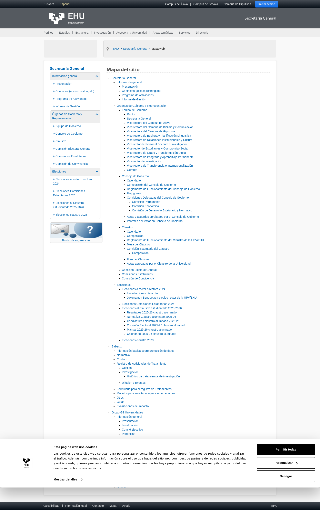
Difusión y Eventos (134, 382)
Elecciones (124, 284)
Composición (135, 235)
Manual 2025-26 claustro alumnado (149, 329)
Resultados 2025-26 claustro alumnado (152, 312)
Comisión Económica (145, 206)
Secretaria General (139, 118)
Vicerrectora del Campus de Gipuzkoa (151, 131)
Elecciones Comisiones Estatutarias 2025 (148, 304)
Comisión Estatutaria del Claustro (148, 248)
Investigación (130, 372)
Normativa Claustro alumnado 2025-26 (151, 316)
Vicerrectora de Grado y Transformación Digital (157, 152)
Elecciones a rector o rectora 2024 (143, 289)
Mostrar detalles (65, 502)
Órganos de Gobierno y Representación (142, 105)
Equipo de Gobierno (134, 110)
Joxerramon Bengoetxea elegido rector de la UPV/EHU (162, 297)
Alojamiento (129, 453)
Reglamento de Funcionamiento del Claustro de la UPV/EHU (165, 240)
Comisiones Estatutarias (137, 274)
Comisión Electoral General (139, 269)
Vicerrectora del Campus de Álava (148, 122)
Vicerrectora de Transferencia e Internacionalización (160, 165)
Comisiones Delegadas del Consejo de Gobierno (158, 197)
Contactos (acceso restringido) (141, 90)
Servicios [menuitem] (184, 32)
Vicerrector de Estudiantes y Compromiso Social (157, 148)
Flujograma (134, 193)
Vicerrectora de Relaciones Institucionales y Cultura (159, 140)
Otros (120, 397)
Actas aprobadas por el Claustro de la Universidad (159, 263)
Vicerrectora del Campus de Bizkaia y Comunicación (160, 127)
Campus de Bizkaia (205, 4)
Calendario (134, 180)
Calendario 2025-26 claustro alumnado (151, 333)
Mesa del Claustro (138, 244)
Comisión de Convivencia (138, 278)
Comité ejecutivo (132, 429)
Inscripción (123, 444)
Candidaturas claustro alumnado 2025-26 (153, 321)
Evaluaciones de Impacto (133, 406)
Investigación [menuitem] (102, 32)
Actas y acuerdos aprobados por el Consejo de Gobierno (163, 216)
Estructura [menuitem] (81, 32)
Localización (130, 425)
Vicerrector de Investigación (144, 161)
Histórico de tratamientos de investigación (153, 376)
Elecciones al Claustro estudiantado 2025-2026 (152, 308)
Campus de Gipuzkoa (237, 4)
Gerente (132, 169)
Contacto (122, 359)
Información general (129, 82)
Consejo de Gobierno (135, 176)
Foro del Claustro (138, 259)
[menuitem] (49, 4)
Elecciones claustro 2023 (138, 340)
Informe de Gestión (134, 99)
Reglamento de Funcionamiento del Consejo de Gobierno (163, 189)
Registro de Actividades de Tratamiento (142, 363)
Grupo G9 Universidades (127, 412)
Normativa (123, 355)
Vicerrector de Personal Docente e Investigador (157, 144)
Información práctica (129, 448)
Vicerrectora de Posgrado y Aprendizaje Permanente (160, 157)
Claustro (127, 227)
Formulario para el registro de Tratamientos (144, 389)
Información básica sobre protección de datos (145, 350)
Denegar (286, 498)
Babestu (117, 346)
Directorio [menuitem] (202, 32)
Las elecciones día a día (142, 293)
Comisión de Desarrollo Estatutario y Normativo (162, 210)
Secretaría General (124, 78)
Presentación (130, 86)
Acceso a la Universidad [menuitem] (131, 32)
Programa (123, 440)
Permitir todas (286, 472)
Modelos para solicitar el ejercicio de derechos (146, 393)
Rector (131, 114)
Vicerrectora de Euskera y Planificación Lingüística (159, 135)
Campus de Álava (176, 4)
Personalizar (286, 485)
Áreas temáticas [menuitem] (163, 32)
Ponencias (128, 433)
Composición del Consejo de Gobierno (151, 184)
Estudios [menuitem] (64, 32)
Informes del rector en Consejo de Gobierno (154, 221)
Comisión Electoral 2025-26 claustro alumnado (156, 325)
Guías (120, 401)
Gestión (127, 367)
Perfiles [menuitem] (48, 32)
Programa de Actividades (138, 95)
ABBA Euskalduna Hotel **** (145, 457)
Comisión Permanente (146, 201)
